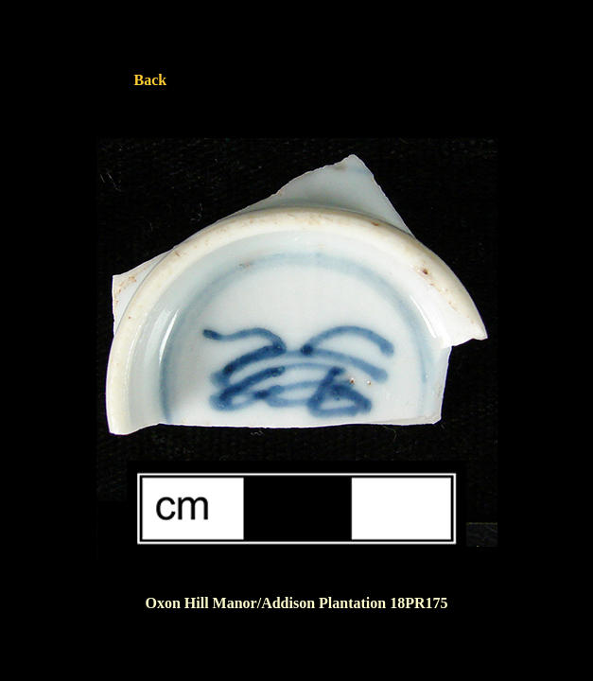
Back (150, 80)
